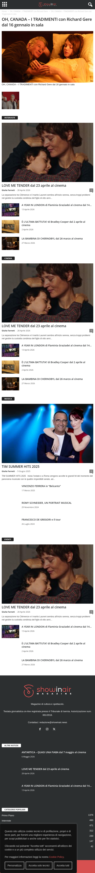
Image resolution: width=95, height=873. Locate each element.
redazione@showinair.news (53, 722)
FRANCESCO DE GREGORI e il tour (41, 519)
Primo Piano (8, 815)
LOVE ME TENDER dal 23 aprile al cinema (34, 185)
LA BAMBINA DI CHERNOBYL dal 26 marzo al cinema (52, 238)
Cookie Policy (56, 857)
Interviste (6, 820)
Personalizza (14, 865)
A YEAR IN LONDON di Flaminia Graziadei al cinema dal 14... (57, 205)
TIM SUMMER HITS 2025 (20, 466)
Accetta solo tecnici (39, 865)
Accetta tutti (63, 865)
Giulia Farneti (8, 190)
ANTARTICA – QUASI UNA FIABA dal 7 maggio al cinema (54, 752)
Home (4, 11)
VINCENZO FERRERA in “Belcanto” (41, 486)
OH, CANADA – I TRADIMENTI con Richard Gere (29, 11)
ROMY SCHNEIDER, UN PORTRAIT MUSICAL (47, 502)
